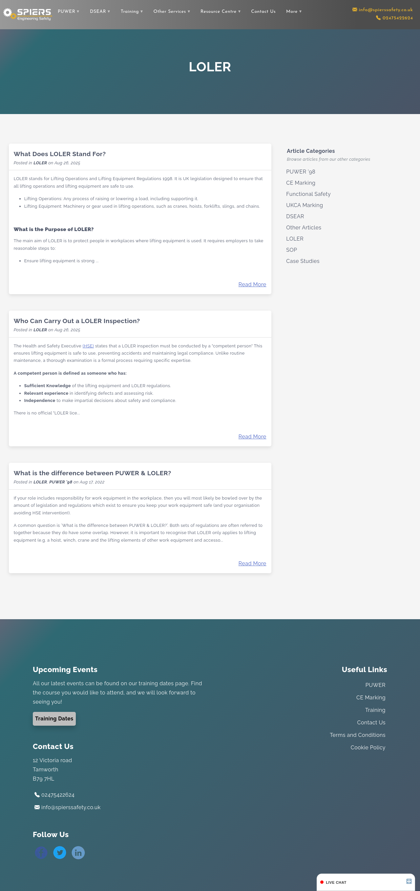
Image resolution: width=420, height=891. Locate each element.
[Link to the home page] (27, 14)
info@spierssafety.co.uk (67, 807)
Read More (252, 284)
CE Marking (300, 183)
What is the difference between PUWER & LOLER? (92, 473)
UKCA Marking (304, 205)
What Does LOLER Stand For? (60, 153)
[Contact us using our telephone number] (394, 18)
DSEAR (98, 11)
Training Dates (54, 718)
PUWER (66, 11)
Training (130, 11)
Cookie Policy (368, 747)
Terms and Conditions (358, 735)
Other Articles (303, 227)
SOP (291, 250)
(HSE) (88, 345)
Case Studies (303, 261)
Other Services (170, 11)
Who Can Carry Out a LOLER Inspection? (77, 320)
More (292, 11)
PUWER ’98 (60, 482)
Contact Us (263, 11)
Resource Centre (218, 11)
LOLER (40, 162)
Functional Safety (308, 194)
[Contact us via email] (382, 10)
